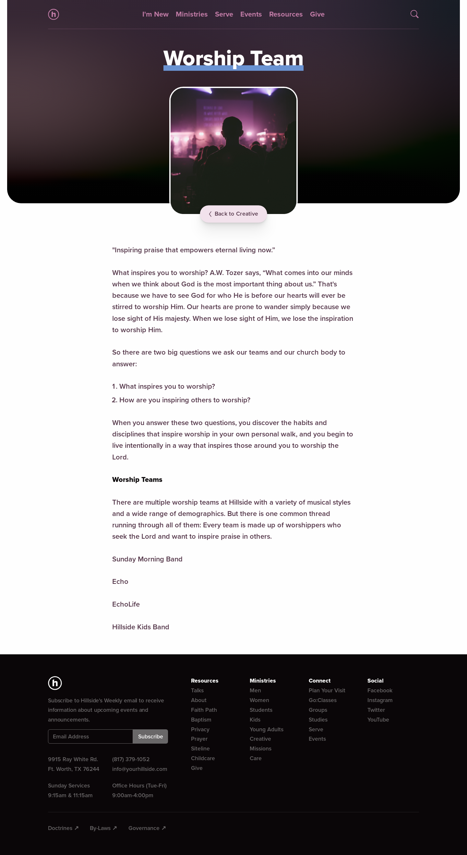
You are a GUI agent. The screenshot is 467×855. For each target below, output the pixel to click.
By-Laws (100, 828)
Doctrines (60, 828)
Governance (144, 828)
